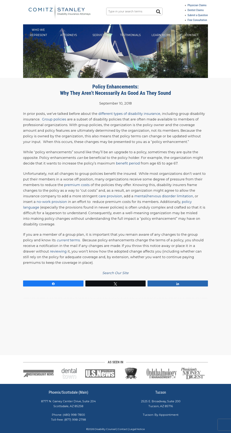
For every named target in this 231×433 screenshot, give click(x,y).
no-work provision (52, 202)
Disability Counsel (105, 429)
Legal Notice (137, 429)
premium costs (77, 185)
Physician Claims (196, 5)
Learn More (161, 35)
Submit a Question (197, 15)
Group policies (54, 119)
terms (68, 240)
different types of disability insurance (129, 114)
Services (99, 35)
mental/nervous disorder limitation (163, 196)
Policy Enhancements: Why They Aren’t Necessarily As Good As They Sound (115, 90)
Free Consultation (197, 20)
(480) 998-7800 (74, 415)
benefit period (128, 163)
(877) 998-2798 (75, 419)
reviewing (58, 251)
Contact (191, 35)
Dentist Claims (195, 10)
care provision (110, 196)
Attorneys (68, 35)
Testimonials (130, 35)
